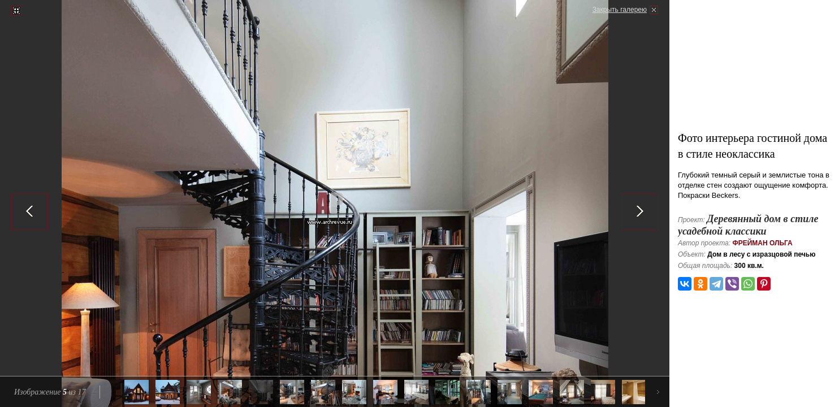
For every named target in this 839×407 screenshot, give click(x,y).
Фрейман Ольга (762, 243)
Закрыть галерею (620, 10)
